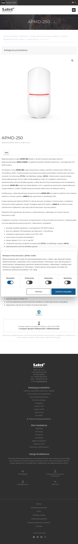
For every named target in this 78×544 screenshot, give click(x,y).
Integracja (39, 403)
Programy (39, 435)
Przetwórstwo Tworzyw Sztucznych (55, 475)
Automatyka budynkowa (39, 397)
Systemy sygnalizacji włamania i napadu (39, 391)
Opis (6, 153)
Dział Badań (22, 474)
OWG (39, 511)
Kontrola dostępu (39, 400)
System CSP (39, 406)
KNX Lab (55, 484)
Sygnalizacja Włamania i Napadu (45, 36)
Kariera (39, 504)
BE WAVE (39, 415)
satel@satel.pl (42, 381)
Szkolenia (39, 429)
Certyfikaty (39, 438)
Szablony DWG (39, 444)
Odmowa (38, 291)
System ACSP (39, 409)
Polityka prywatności (39, 508)
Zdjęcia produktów (39, 441)
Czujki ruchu (33, 39)
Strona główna (10, 36)
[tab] (6, 152)
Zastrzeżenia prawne (39, 519)
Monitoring (39, 412)
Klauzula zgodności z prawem (39, 523)
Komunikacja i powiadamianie (39, 394)
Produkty (23, 36)
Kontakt (39, 526)
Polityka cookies (39, 515)
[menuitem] (74, 2)
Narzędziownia (22, 484)
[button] (74, 10)
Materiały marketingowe (39, 447)
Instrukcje (39, 432)
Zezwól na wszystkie (63, 291)
